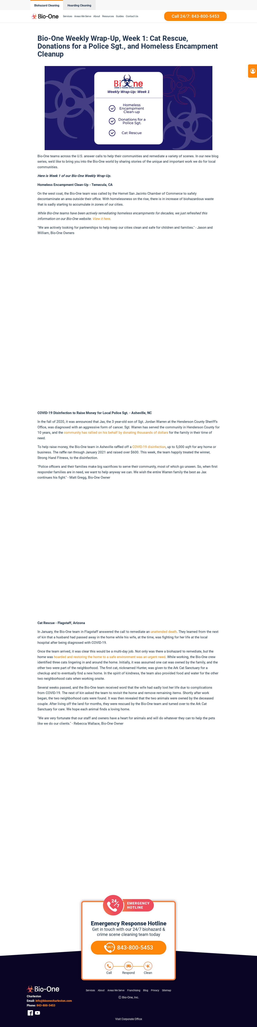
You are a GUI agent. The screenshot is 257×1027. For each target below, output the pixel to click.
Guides (120, 16)
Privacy (155, 990)
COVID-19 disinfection (149, 447)
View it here (101, 219)
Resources (108, 16)
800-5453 (46, 1005)
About (96, 16)
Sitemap (166, 990)
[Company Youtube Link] (37, 1013)
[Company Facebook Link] (30, 1013)
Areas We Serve (82, 16)
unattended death (164, 632)
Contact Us (132, 16)
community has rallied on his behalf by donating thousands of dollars (116, 432)
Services (67, 16)
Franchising (133, 990)
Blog (145, 990)
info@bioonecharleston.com (54, 1000)
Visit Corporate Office (128, 1019)
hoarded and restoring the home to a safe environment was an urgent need (109, 657)
